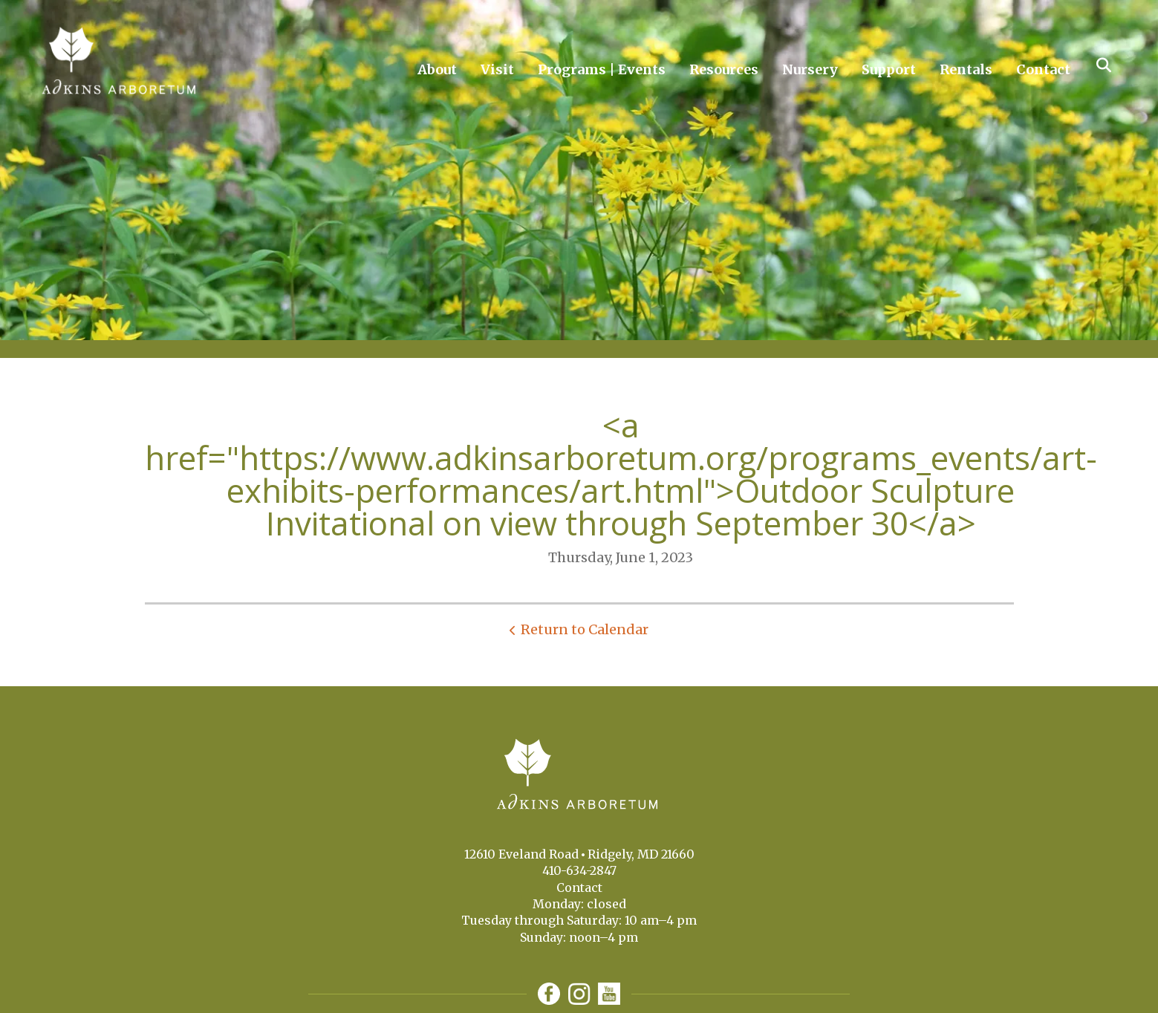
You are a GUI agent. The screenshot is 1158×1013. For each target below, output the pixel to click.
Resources (723, 69)
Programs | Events (602, 69)
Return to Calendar (584, 629)
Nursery (810, 69)
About (437, 69)
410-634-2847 (579, 870)
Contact (1043, 69)
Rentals (966, 69)
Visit (497, 69)
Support (889, 69)
